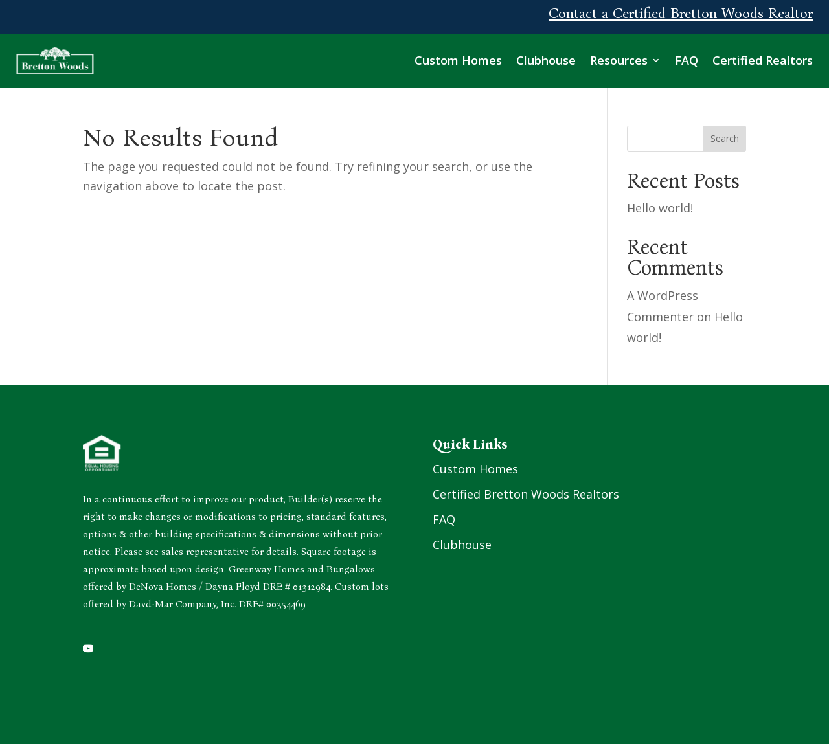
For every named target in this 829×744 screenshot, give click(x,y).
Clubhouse (546, 60)
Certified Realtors (762, 60)
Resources (619, 60)
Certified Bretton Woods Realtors (526, 494)
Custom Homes (458, 60)
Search (724, 138)
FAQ (686, 60)
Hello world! (660, 208)
